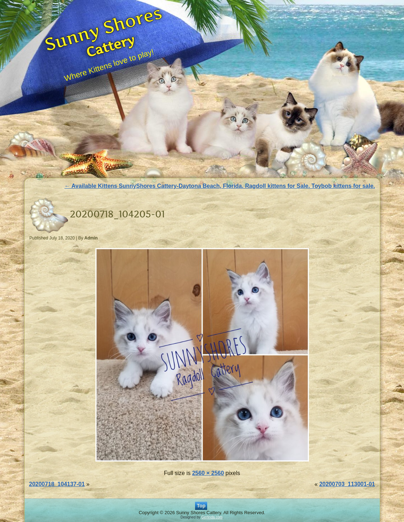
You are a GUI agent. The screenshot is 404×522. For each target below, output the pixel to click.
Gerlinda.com (211, 517)
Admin (91, 238)
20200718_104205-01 (117, 214)
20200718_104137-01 (57, 484)
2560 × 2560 (208, 473)
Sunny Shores (103, 28)
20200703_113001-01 (347, 484)
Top (201, 505)
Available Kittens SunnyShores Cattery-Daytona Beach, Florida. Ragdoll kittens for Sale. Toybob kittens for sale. (219, 186)
